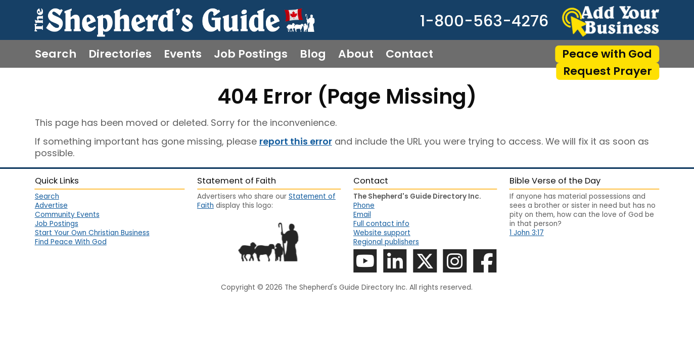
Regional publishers (386, 242)
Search (55, 54)
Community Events (67, 214)
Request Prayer (607, 71)
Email (362, 214)
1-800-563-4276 (484, 21)
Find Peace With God (71, 242)
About (356, 54)
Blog (313, 54)
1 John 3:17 (527, 233)
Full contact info (381, 224)
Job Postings (251, 54)
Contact (409, 54)
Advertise (51, 205)
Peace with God (607, 54)
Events (183, 54)
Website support (381, 233)
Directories (120, 54)
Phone (364, 205)
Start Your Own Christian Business (92, 233)
